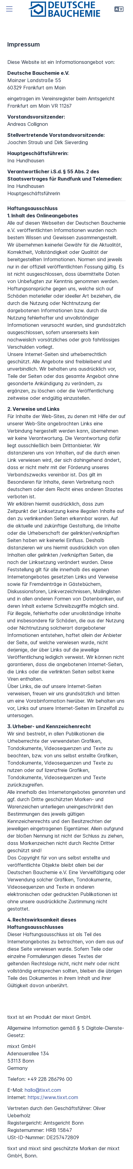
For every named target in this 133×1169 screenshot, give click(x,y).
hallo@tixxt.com (43, 1090)
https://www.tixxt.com (53, 1097)
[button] (9, 9)
